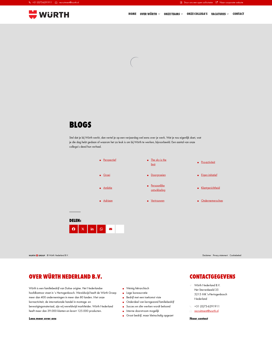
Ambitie (107, 187)
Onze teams (173, 14)
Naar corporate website (229, 2)
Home (132, 14)
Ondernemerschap (212, 200)
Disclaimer (206, 255)
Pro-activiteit (208, 162)
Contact (238, 14)
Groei (106, 175)
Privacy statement (220, 255)
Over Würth (150, 14)
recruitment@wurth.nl (67, 2)
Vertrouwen (157, 200)
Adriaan (108, 200)
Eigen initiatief (209, 175)
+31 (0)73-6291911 (40, 2)
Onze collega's (197, 14)
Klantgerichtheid (210, 187)
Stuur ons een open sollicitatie (196, 2)
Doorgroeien (158, 175)
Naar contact (199, 318)
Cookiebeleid (235, 255)
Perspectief (109, 160)
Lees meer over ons (42, 318)
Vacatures (220, 14)
